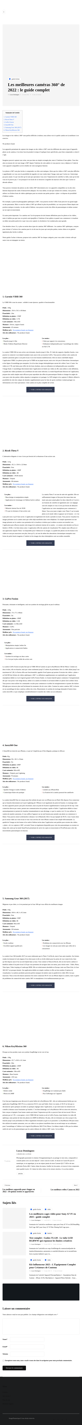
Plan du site (6, 1400)
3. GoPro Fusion (9, 122)
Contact (5, 1392)
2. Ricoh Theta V (9, 119)
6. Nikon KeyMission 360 (12, 130)
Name (5, 1339)
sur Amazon (23, 330)
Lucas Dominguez (14, 94)
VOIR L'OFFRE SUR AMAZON (40, 389)
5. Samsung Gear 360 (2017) (12, 127)
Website (5, 1354)
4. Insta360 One (8, 125)
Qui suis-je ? (7, 1396)
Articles (20, 1173)
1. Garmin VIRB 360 (10, 117)
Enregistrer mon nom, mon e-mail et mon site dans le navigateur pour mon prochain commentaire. (38, 1360)
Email (5, 1347)
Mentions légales (8, 1404)
